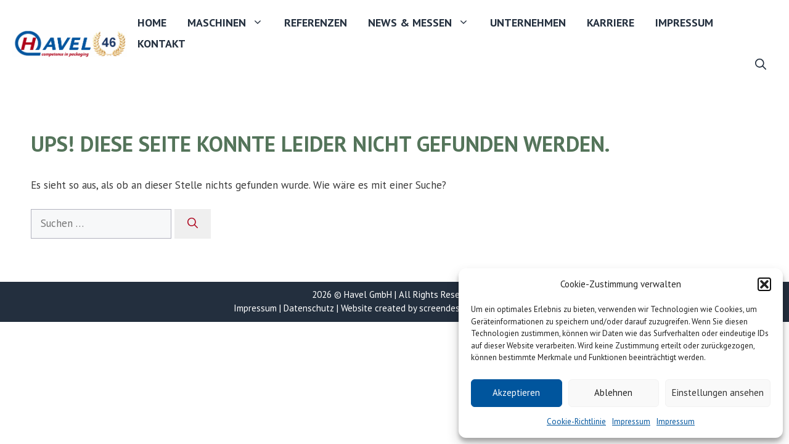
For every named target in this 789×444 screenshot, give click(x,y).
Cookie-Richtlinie (576, 421)
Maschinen (230, 22)
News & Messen (424, 22)
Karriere (610, 22)
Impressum (631, 421)
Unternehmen (528, 22)
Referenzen (315, 22)
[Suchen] (192, 224)
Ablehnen (613, 392)
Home (151, 22)
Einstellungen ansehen (718, 392)
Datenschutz (309, 308)
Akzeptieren (516, 392)
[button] (764, 284)
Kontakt (161, 43)
